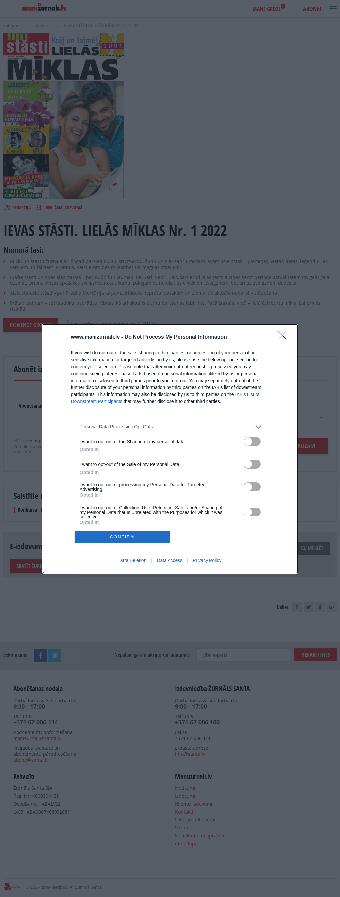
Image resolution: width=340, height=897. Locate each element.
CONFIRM (122, 536)
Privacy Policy (207, 560)
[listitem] (170, 426)
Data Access (169, 560)
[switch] (252, 441)
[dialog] (170, 448)
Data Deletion (133, 560)
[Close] (284, 337)
